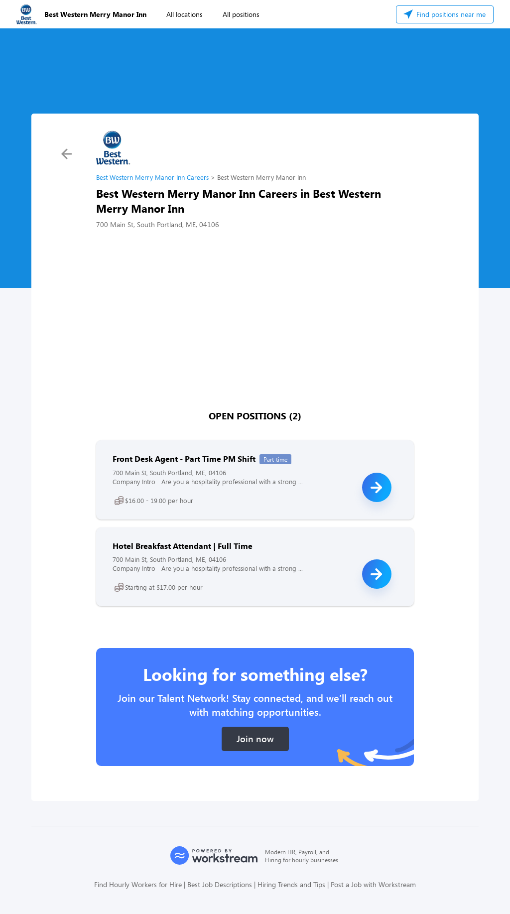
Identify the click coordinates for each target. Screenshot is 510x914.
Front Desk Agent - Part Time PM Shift (184, 458)
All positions (241, 14)
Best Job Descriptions (219, 884)
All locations (184, 14)
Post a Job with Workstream (373, 884)
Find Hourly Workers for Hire (138, 884)
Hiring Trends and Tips (291, 884)
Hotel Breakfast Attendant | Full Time (183, 545)
